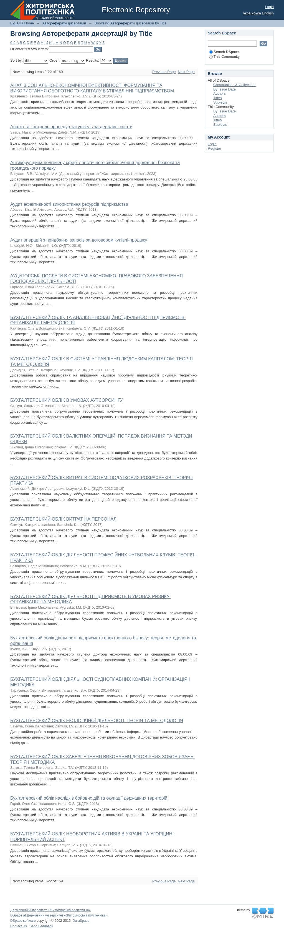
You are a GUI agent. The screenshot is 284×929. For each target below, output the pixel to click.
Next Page (186, 72)
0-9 (13, 43)
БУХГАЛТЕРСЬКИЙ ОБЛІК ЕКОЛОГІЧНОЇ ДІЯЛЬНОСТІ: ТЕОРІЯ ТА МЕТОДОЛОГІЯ (96, 720)
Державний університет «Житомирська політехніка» (50, 910)
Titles (217, 98)
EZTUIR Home (22, 23)
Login (269, 7)
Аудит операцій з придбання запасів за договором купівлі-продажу (78, 240)
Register (214, 148)
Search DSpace (224, 52)
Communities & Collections (234, 85)
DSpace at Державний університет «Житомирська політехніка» (58, 915)
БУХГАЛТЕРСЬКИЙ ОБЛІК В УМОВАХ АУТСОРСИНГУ (66, 400)
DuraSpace (80, 921)
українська (252, 13)
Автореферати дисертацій (64, 23)
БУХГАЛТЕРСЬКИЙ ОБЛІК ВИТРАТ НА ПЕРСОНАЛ (63, 519)
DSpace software (23, 921)
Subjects (220, 102)
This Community (224, 56)
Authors (219, 93)
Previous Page (164, 72)
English (268, 13)
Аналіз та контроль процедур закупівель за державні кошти (71, 126)
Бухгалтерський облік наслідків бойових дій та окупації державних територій (88, 798)
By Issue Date (224, 89)
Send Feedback (41, 926)
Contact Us (18, 926)
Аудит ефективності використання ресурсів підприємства (69, 204)
